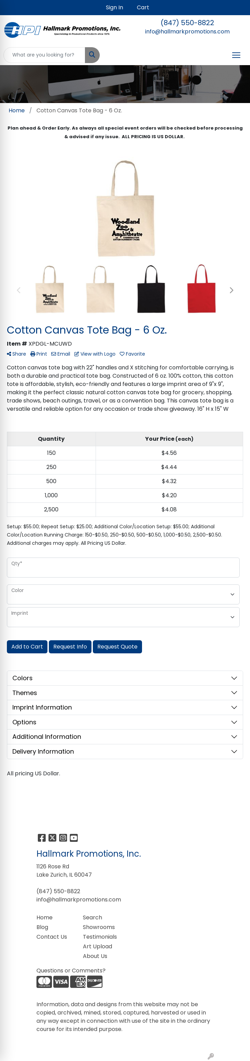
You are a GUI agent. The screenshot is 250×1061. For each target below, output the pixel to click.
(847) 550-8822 (187, 23)
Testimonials (100, 937)
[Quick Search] (44, 55)
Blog (42, 927)
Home (44, 917)
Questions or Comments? (71, 971)
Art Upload (97, 946)
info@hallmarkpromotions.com (187, 31)
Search (92, 917)
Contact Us (51, 937)
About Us (95, 956)
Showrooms (99, 927)
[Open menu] (236, 55)
